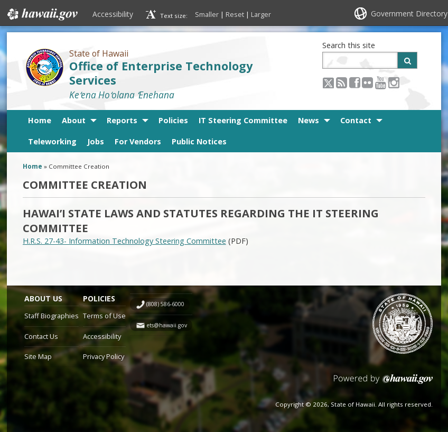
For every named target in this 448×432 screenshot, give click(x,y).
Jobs (95, 141)
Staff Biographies (51, 315)
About (74, 120)
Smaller (207, 14)
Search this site (348, 45)
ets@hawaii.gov (166, 325)
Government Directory (409, 13)
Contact (355, 120)
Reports (122, 120)
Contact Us (41, 336)
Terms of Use (104, 315)
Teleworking (52, 141)
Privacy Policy (103, 356)
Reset (235, 14)
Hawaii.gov (41, 14)
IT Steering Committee (243, 120)
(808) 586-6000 (165, 304)
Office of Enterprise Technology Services (161, 73)
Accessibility (112, 14)
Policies (173, 120)
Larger (261, 14)
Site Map (38, 356)
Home (39, 120)
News (308, 120)
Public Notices (199, 141)
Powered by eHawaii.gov (383, 383)
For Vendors (138, 141)
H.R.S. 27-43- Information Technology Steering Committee (124, 241)
